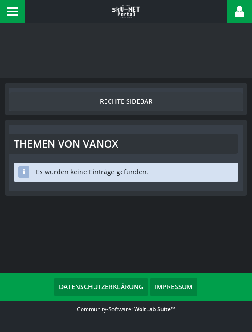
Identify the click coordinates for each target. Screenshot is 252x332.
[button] (12, 11)
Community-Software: (126, 309)
